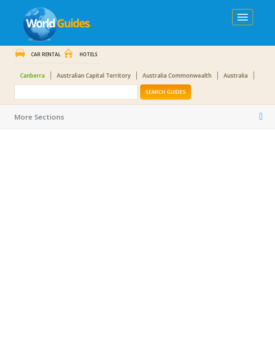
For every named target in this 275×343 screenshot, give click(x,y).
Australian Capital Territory (94, 75)
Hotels (89, 54)
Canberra (32, 75)
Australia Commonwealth (177, 75)
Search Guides (165, 91)
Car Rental (46, 54)
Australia (236, 75)
